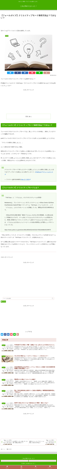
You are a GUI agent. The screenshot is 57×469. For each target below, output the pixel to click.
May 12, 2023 (26, 179)
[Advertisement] (28, 23)
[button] (52, 300)
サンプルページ (42, 461)
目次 (27, 116)
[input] (28, 300)
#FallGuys (39, 172)
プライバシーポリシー (14, 461)
